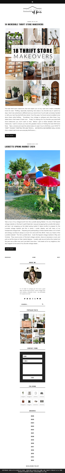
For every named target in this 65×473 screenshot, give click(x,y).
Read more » (10, 135)
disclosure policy (32, 466)
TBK (45, 471)
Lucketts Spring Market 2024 (20, 146)
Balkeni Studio (28, 471)
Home (34, 257)
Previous (8, 257)
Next (58, 257)
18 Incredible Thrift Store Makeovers (24, 24)
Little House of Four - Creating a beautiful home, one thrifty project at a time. (37, 470)
